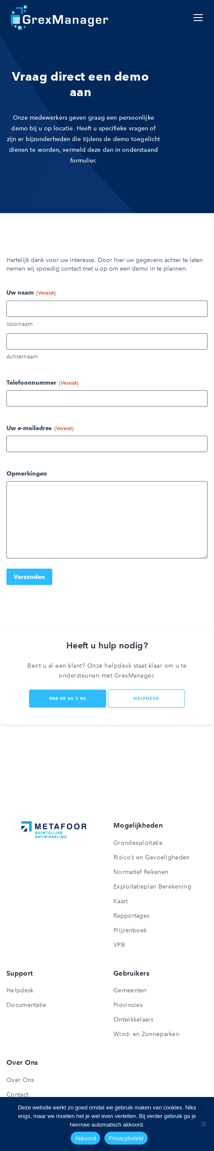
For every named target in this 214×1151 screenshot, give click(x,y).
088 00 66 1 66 (67, 698)
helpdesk (146, 698)
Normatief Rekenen (140, 872)
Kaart (120, 901)
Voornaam (19, 324)
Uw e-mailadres (40, 428)
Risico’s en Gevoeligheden (151, 857)
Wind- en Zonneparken (146, 1034)
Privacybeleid (126, 1138)
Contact (17, 1094)
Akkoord (85, 1138)
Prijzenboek (130, 930)
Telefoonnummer (42, 383)
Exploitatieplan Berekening (152, 886)
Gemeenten (130, 990)
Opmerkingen (26, 473)
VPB (119, 945)
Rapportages (131, 915)
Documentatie (26, 1005)
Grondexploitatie (138, 843)
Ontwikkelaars (133, 1019)
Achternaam (22, 356)
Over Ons (20, 1080)
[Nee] (203, 1124)
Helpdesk (19, 990)
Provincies (128, 1005)
